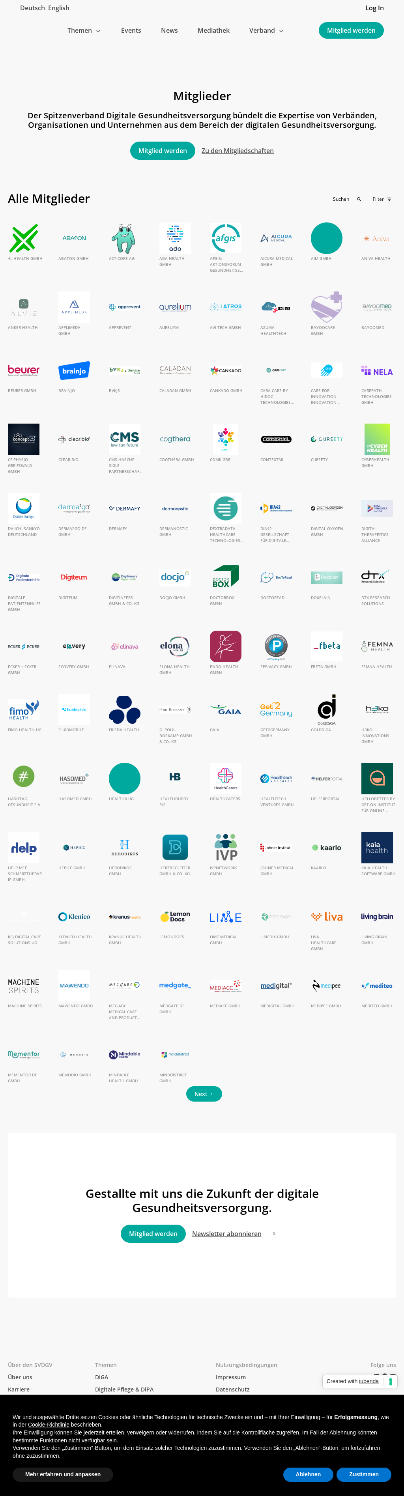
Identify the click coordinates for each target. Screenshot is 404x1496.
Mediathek (214, 30)
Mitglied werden (351, 30)
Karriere (19, 1389)
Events (131, 30)
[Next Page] (204, 1094)
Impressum (231, 1377)
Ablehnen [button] (308, 1474)
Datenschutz (233, 1389)
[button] (84, 30)
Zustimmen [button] (364, 1474)
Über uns (20, 1377)
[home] (26, 30)
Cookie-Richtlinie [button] (48, 1424)
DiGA (101, 1377)
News (169, 30)
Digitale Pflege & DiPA (124, 1389)
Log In (374, 8)
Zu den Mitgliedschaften (238, 150)
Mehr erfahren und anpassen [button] (63, 1474)
